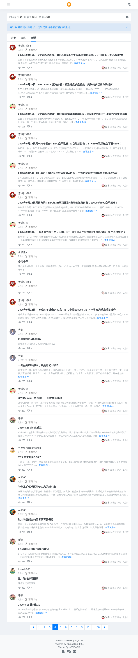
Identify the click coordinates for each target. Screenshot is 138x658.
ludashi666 (24, 569)
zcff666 (22, 477)
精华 (23, 37)
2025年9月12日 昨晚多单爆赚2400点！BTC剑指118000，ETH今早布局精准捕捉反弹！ (68, 309)
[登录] (129, 4)
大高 (20, 329)
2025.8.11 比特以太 (29, 604)
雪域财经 (23, 104)
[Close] (127, 27)
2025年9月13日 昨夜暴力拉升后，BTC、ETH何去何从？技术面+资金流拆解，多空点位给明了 (72, 232)
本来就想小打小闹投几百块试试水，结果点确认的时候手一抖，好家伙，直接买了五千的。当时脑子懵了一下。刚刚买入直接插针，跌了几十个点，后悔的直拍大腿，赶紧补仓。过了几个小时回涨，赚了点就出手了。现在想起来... (73, 373)
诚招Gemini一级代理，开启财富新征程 (40, 398)
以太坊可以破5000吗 (29, 339)
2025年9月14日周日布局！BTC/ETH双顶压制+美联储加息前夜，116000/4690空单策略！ (68, 202)
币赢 (20, 418)
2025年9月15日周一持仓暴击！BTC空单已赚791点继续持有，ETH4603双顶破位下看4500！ (69, 143)
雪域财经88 (24, 45)
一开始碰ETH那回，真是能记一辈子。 (39, 365)
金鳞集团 (23, 252)
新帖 (33, 37)
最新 (13, 37)
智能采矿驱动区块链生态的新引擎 (37, 486)
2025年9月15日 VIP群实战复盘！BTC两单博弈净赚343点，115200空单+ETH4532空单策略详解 (72, 114)
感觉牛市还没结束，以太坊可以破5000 (36, 344)
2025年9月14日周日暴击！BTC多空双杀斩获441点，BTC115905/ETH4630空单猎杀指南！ (69, 173)
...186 (96, 627)
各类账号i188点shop (29, 447)
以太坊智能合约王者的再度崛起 (35, 519)
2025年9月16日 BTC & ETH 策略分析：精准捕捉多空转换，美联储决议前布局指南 (65, 84)
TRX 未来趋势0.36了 (29, 457)
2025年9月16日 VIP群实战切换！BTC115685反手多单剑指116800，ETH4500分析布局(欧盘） (72, 55)
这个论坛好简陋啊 (28, 578)
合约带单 (23, 261)
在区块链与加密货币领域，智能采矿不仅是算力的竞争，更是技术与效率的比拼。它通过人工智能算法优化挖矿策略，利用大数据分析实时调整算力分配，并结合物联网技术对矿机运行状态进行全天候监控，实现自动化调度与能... (73, 494)
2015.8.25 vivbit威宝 (30, 427)
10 (88, 627)
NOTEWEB (74, 647)
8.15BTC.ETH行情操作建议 (33, 549)
